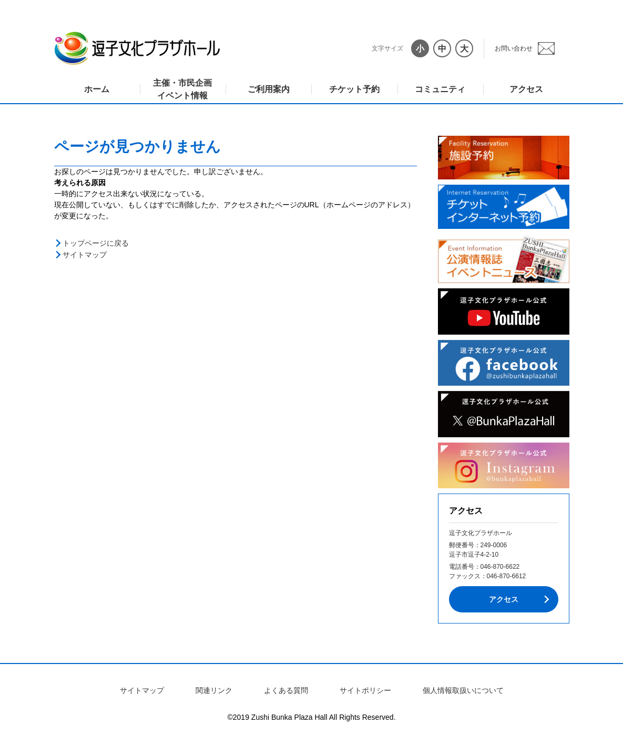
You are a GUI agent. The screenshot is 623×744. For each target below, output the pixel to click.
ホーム (96, 89)
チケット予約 (354, 89)
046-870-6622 (500, 566)
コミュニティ (440, 89)
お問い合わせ (514, 48)
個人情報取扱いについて (463, 690)
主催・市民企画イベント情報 (182, 89)
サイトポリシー (365, 690)
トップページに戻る (96, 243)
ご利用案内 (269, 89)
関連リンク (214, 690)
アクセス (526, 89)
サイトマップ (85, 254)
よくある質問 (286, 690)
